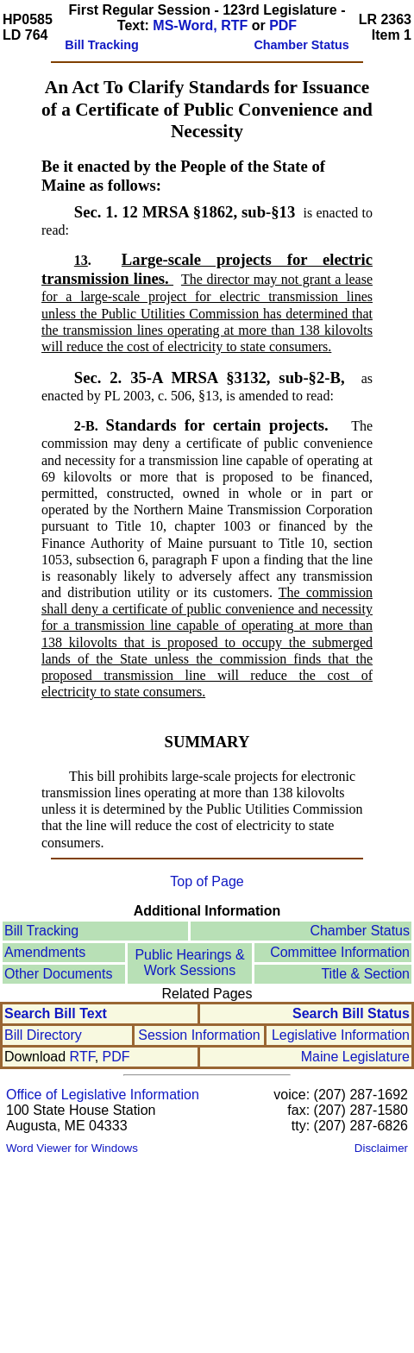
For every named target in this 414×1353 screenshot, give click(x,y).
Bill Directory (43, 1035)
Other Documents (58, 973)
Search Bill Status (351, 1013)
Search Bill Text (55, 1013)
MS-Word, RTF (200, 25)
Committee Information (340, 952)
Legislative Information (341, 1035)
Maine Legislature (355, 1056)
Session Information (199, 1035)
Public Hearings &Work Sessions (189, 962)
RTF (82, 1056)
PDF (283, 25)
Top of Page (206, 881)
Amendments (44, 952)
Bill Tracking (41, 930)
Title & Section (365, 973)
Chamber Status (360, 930)
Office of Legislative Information (102, 1094)
